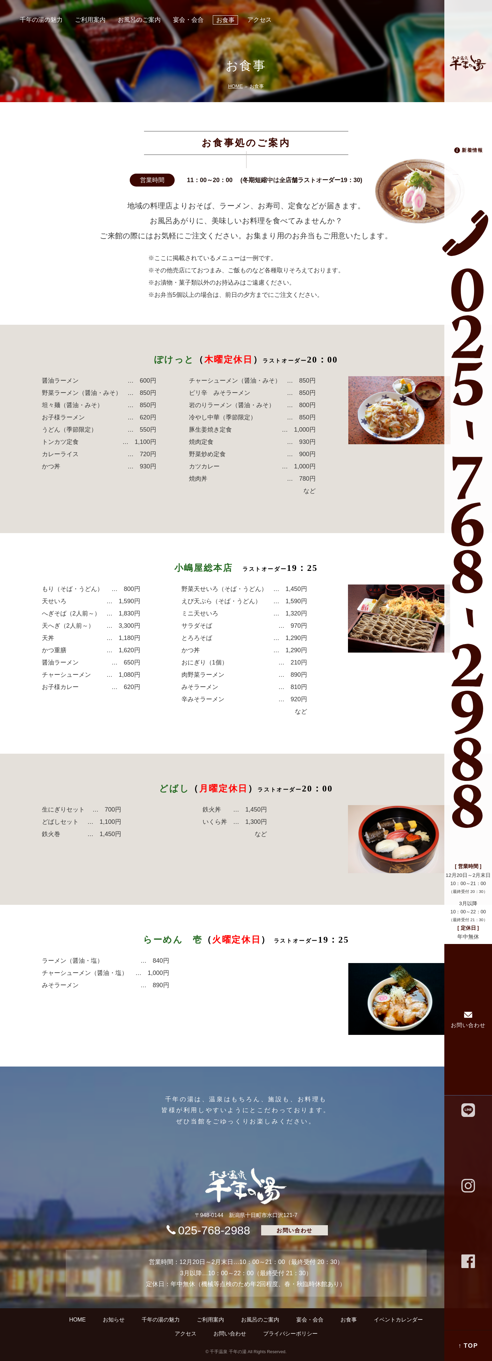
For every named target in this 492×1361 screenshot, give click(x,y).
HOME (235, 86)
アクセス (259, 19)
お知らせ (114, 1319)
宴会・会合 (188, 19)
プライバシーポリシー (290, 1333)
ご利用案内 (90, 19)
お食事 (225, 20)
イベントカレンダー (398, 1319)
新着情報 (472, 150)
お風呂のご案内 (139, 19)
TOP (471, 1345)
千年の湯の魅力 (41, 19)
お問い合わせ (468, 1025)
